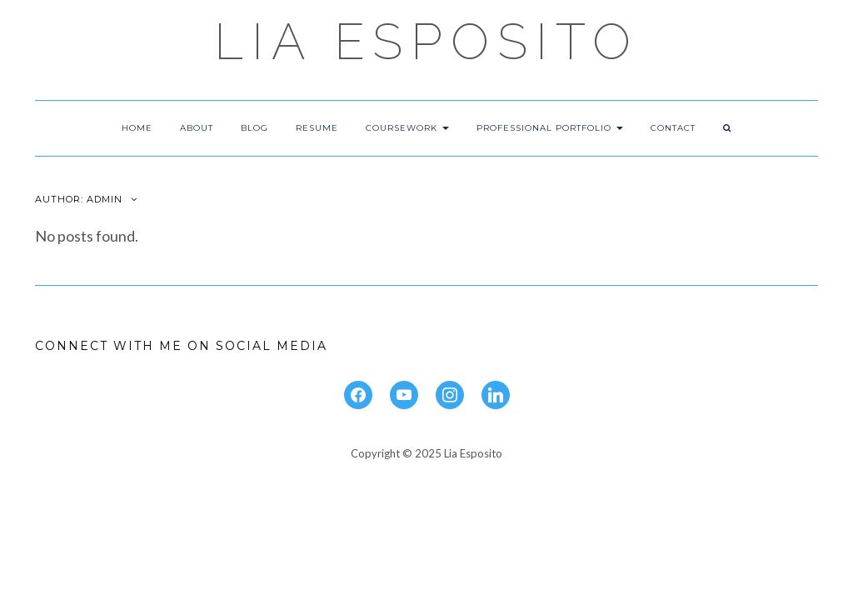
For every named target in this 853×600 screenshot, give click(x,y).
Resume (317, 127)
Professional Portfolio (549, 127)
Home (137, 127)
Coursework (407, 127)
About (196, 127)
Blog (254, 127)
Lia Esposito (426, 41)
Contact (673, 127)
